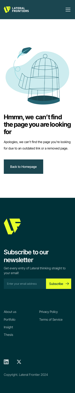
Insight (8, 327)
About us (10, 312)
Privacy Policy (48, 312)
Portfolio (9, 319)
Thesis (8, 335)
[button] (67, 9)
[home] (16, 9)
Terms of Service (51, 319)
